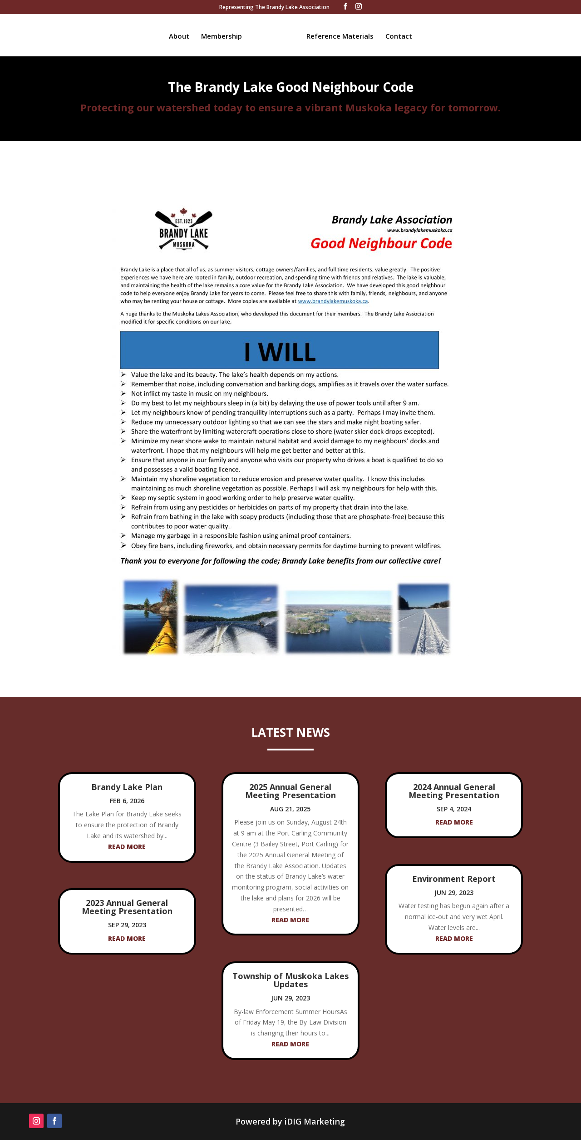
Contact (395, 35)
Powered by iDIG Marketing (290, 1121)
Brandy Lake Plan (126, 786)
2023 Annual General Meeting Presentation (127, 906)
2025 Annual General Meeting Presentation (290, 790)
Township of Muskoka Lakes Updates (290, 980)
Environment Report (454, 878)
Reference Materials (336, 35)
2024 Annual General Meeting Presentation (454, 790)
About (182, 35)
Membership (224, 35)
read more (127, 846)
